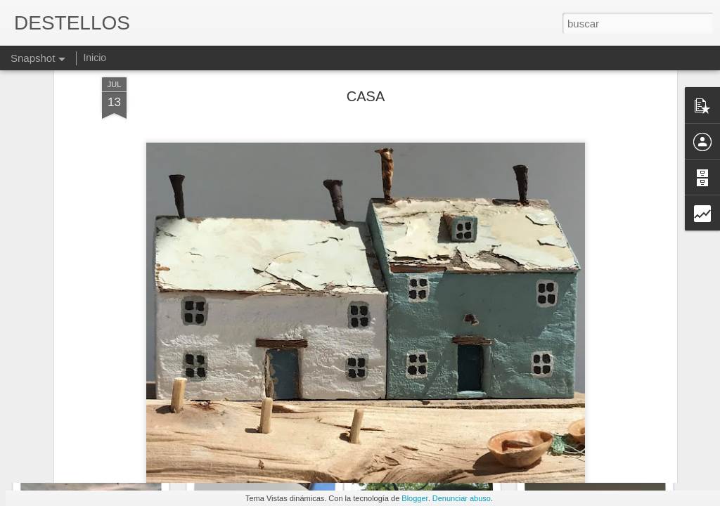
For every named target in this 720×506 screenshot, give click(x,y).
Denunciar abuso (461, 498)
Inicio (94, 57)
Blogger (414, 498)
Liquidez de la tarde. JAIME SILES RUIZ (299, 432)
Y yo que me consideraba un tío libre (633, 435)
